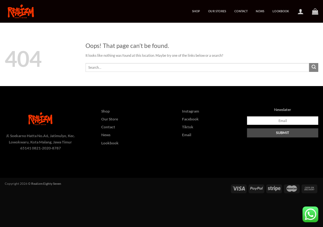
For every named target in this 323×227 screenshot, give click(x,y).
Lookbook (281, 11)
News (260, 11)
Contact (241, 11)
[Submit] (313, 67)
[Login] (300, 11)
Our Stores (217, 11)
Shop (196, 11)
